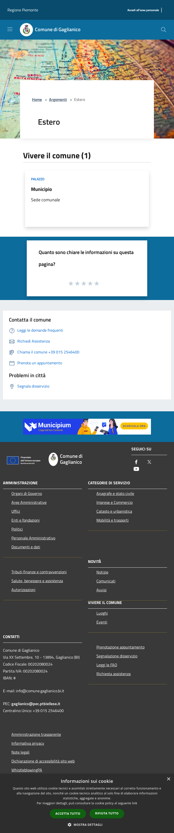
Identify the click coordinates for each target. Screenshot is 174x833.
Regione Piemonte (22, 10)
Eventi (101, 622)
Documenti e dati (25, 547)
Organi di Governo (26, 493)
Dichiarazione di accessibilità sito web (43, 761)
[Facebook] (136, 462)
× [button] (168, 779)
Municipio (41, 189)
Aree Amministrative (29, 502)
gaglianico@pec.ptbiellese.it (35, 704)
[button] (87, 824)
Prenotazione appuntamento (120, 647)
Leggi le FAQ (106, 665)
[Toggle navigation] (10, 29)
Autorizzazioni (23, 590)
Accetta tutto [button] (68, 813)
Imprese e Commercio (114, 502)
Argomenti (58, 99)
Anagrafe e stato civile (115, 493)
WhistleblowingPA (26, 770)
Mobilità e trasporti (112, 520)
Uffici (15, 511)
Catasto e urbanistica (114, 511)
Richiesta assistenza (113, 674)
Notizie (102, 572)
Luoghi (102, 613)
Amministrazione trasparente (36, 734)
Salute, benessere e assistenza (37, 581)
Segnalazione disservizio (116, 656)
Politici (17, 529)
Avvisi (101, 590)
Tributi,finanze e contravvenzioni (39, 572)
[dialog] (87, 803)
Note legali (20, 752)
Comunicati (106, 581)
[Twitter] (149, 462)
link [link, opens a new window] (134, 803)
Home (37, 99)
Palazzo (37, 179)
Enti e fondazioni (25, 520)
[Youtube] (136, 469)
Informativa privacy (27, 743)
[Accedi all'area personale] (143, 10)
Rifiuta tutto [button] (107, 813)
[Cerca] (164, 30)
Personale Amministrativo (33, 538)
